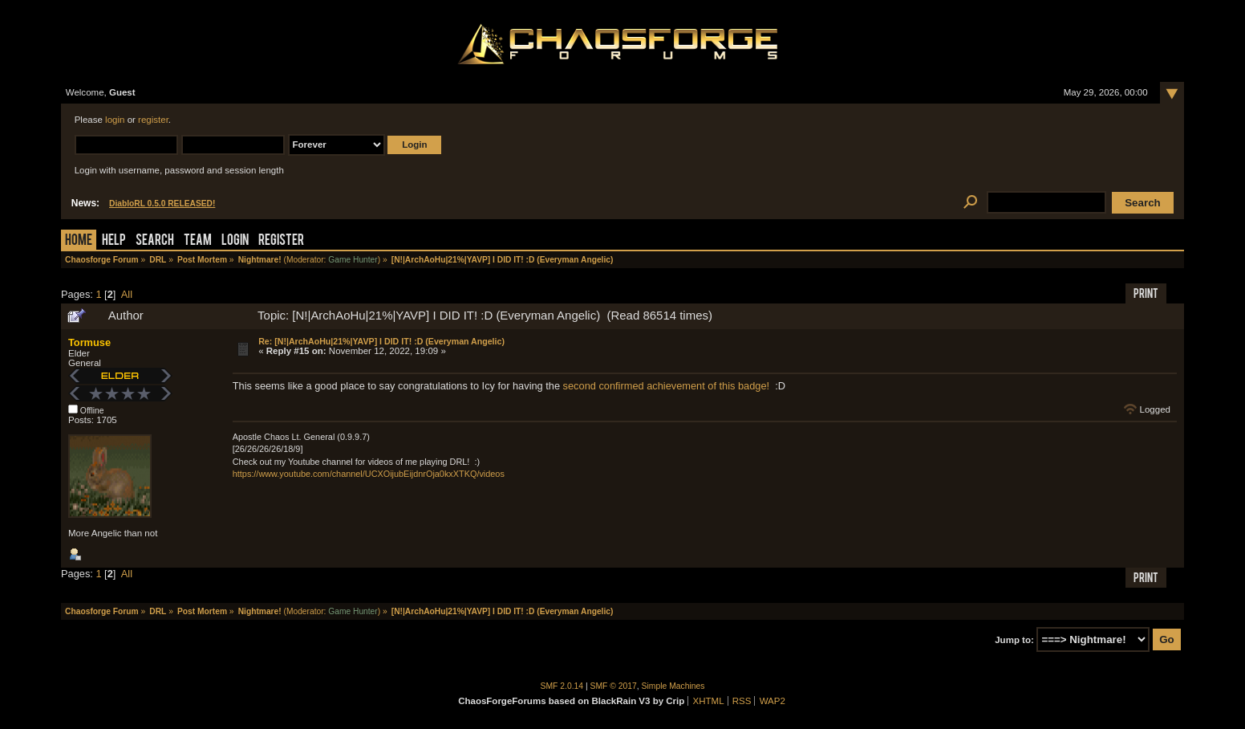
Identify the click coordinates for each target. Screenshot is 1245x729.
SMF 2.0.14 (562, 686)
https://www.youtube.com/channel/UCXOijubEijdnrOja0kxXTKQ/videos (369, 474)
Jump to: (1014, 640)
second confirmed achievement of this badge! (666, 386)
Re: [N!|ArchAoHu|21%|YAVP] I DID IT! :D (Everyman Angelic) (381, 341)
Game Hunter (352, 259)
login (114, 119)
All (126, 294)
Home (78, 241)
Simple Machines (673, 686)
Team (198, 241)
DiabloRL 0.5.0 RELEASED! (162, 203)
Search (155, 241)
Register (281, 241)
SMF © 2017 (613, 686)
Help (114, 241)
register (153, 119)
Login (235, 241)
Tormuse (89, 342)
